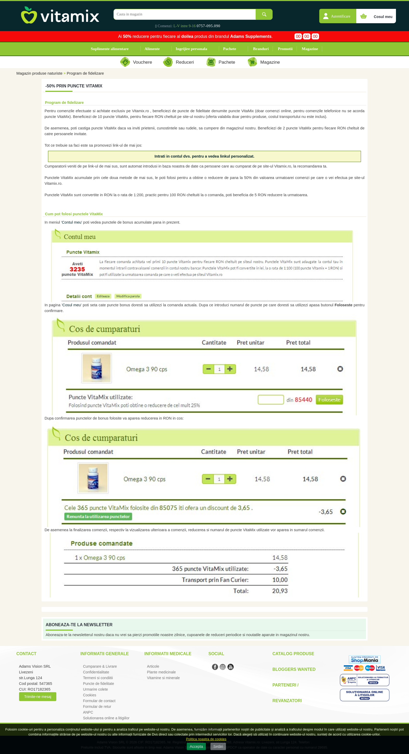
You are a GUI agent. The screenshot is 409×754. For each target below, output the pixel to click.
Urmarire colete (95, 689)
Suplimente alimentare (110, 49)
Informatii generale (104, 653)
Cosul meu (71, 305)
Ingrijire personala (191, 49)
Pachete (229, 49)
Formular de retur (97, 706)
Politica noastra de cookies (206, 739)
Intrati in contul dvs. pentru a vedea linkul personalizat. (205, 156)
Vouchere (142, 62)
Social (216, 653)
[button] (337, 13)
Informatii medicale (168, 653)
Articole (153, 666)
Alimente (152, 49)
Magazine (310, 49)
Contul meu (71, 222)
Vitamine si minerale (163, 678)
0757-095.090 (208, 26)
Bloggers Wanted (293, 669)
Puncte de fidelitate (98, 683)
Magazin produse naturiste (39, 73)
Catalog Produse (293, 653)
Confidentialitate (96, 672)
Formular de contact (99, 701)
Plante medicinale (161, 672)
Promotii (285, 49)
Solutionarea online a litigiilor (106, 718)
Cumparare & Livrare (100, 666)
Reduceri (185, 62)
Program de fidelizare (85, 73)
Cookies (89, 695)
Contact (26, 653)
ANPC (88, 712)
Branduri (261, 49)
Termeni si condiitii (98, 678)
